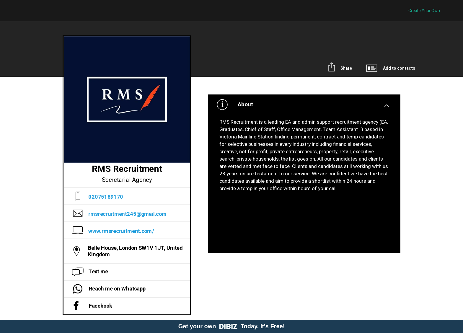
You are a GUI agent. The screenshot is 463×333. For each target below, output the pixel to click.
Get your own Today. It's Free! (231, 326)
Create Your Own (424, 11)
